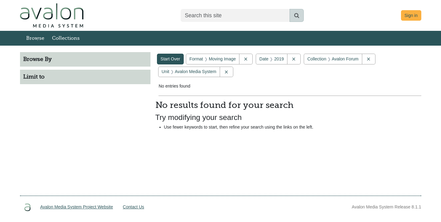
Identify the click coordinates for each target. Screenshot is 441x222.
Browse (35, 38)
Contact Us (133, 206)
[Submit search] (297, 15)
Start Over (170, 58)
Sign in (411, 15)
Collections (66, 38)
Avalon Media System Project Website (76, 206)
